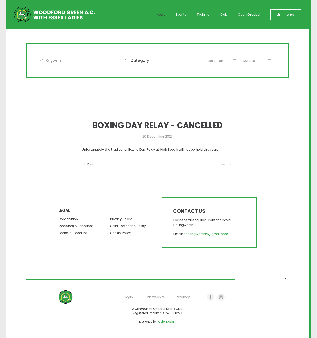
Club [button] (223, 14)
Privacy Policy (121, 219)
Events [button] (180, 14)
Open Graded (249, 14)
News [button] (160, 14)
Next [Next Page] (226, 164)
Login (129, 297)
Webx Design (166, 322)
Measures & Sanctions (75, 226)
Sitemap (183, 297)
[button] (286, 279)
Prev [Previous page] (88, 164)
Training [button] (203, 14)
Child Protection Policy (128, 226)
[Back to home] (54, 14)
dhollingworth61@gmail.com (205, 234)
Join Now (285, 14)
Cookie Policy (120, 233)
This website (155, 297)
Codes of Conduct (72, 233)
